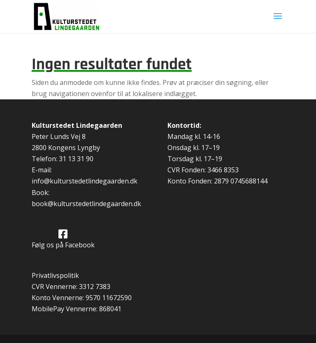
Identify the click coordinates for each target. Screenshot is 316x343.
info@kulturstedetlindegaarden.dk (84, 181)
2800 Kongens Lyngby (66, 147)
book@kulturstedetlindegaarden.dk (86, 203)
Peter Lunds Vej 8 (59, 136)
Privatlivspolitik (55, 275)
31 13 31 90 (76, 158)
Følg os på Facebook (63, 244)
